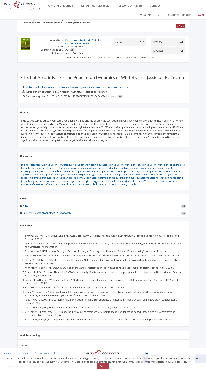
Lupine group (38, 171)
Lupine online (54, 171)
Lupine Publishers (30, 164)
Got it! (103, 366)
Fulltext (26, 206)
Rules (25, 352)
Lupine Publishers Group (54, 164)
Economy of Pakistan (32, 184)
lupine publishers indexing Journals (88, 164)
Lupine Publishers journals (120, 181)
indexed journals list (42, 167)
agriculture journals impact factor (141, 177)
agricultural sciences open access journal (62, 177)
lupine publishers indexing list (124, 164)
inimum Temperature (147, 181)
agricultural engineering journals (88, 181)
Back (180, 26)
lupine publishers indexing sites (158, 164)
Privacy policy (42, 352)
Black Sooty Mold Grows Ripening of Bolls (114, 184)
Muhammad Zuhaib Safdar (40, 87)
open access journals (88, 171)
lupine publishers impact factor (96, 167)
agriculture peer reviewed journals (109, 174)
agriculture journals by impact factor (50, 181)
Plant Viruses (84, 184)
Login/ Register (179, 14)
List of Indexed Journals (66, 167)
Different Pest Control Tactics (60, 184)
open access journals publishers (118, 171)
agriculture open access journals (154, 171)
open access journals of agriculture (104, 177)
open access (69, 171)
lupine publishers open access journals (135, 167)
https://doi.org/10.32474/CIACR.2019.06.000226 (47, 213)
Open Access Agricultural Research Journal (67, 174)
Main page (9, 352)
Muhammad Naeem (68, 87)
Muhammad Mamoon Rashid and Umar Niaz (106, 87)
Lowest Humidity (168, 181)
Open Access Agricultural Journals (147, 174)
